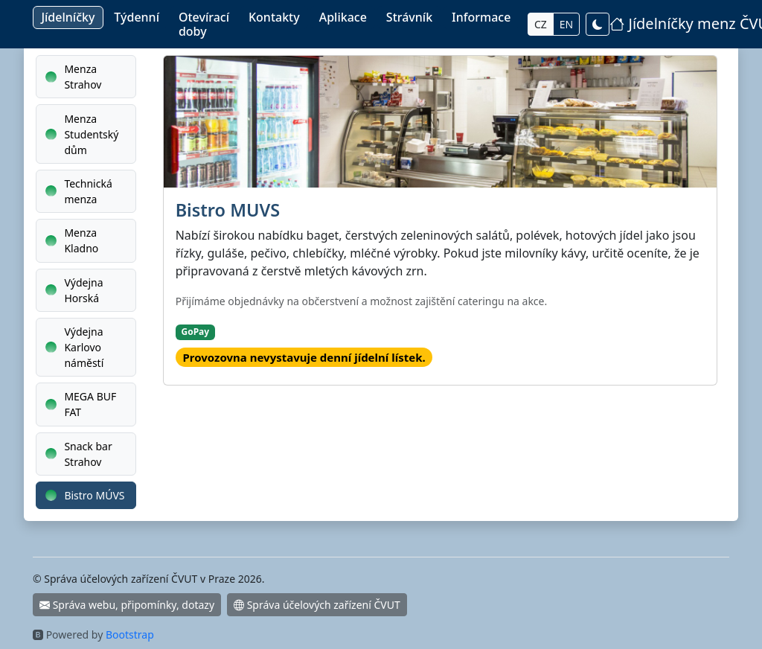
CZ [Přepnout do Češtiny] (540, 24)
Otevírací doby (204, 24)
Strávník (409, 17)
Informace (481, 17)
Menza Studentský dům (81, 134)
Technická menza (78, 191)
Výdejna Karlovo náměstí (74, 347)
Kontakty (274, 17)
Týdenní (136, 17)
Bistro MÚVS (85, 495)
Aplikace (343, 17)
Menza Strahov (73, 77)
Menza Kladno (71, 240)
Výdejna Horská (74, 290)
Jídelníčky (68, 17)
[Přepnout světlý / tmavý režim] (597, 24)
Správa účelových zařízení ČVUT (317, 605)
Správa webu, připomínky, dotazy (126, 605)
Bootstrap (130, 634)
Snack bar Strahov (78, 454)
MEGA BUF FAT (80, 404)
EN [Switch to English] (566, 24)
